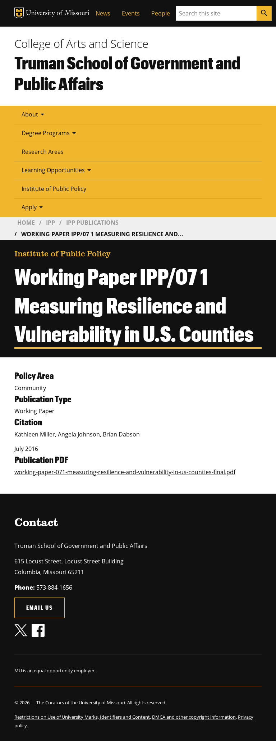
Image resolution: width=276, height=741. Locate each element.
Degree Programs (50, 133)
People (160, 13)
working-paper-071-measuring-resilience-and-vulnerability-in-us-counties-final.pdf (124, 472)
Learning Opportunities (57, 170)
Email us (39, 607)
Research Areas (43, 152)
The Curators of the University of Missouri (80, 702)
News (103, 13)
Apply (33, 207)
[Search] (264, 13)
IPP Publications (92, 223)
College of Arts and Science (81, 43)
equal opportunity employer (64, 670)
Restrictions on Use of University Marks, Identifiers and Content (82, 717)
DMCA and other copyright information (194, 717)
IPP (50, 223)
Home (26, 223)
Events (131, 13)
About (34, 114)
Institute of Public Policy (54, 189)
